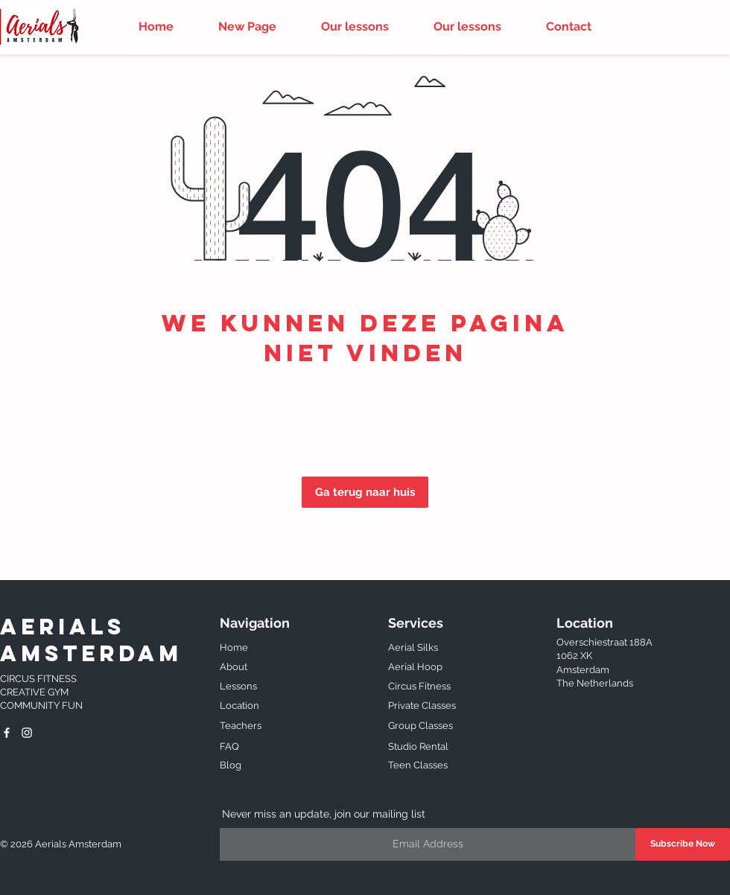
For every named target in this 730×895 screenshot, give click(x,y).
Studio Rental (418, 746)
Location (239, 705)
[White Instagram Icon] (27, 732)
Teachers (240, 725)
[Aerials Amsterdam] (6, 732)
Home (234, 647)
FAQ (229, 746)
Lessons (238, 686)
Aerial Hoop (416, 666)
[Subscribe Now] (682, 844)
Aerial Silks (414, 647)
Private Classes (422, 705)
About (235, 666)
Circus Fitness (420, 686)
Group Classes (420, 725)
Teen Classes (418, 765)
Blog (230, 765)
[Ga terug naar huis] (365, 492)
